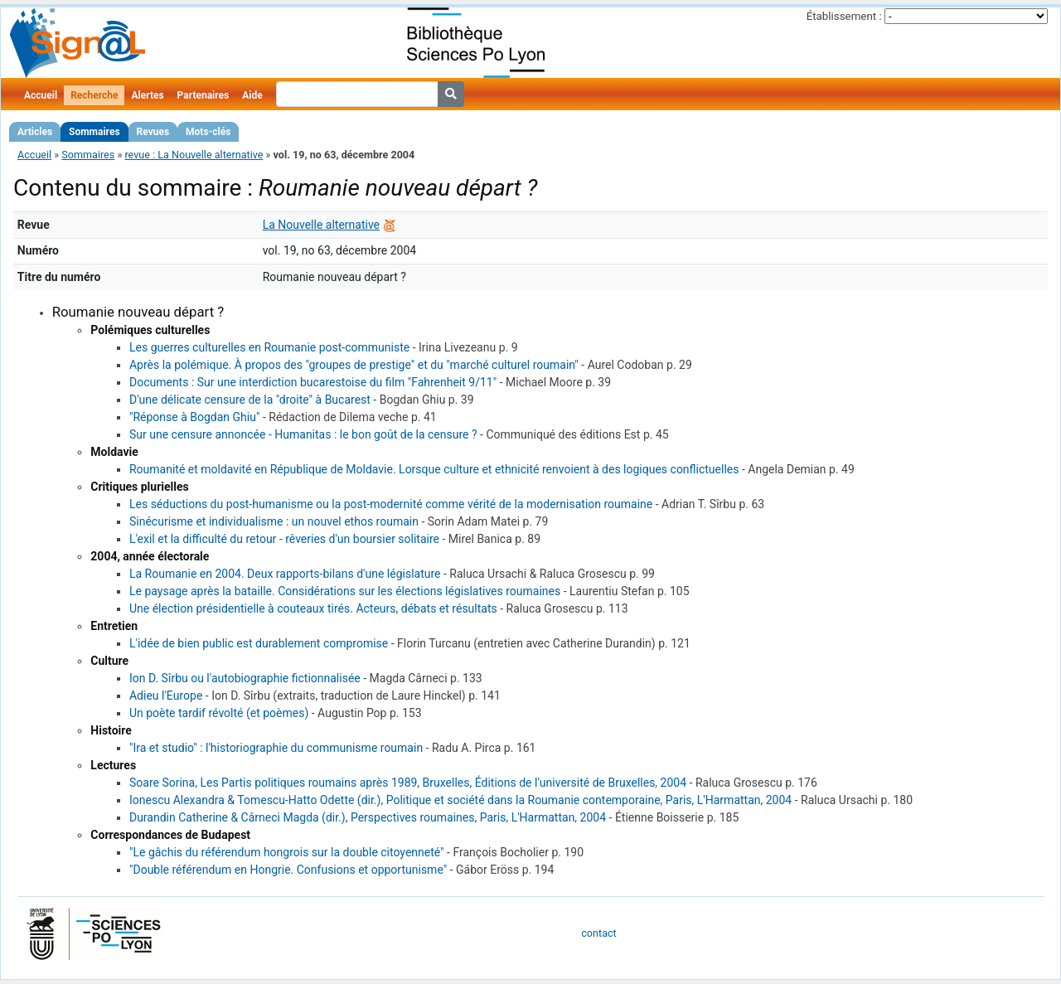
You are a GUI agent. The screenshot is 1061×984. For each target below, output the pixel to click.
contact (598, 933)
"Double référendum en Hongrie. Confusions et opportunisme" (288, 869)
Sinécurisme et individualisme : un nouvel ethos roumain (274, 521)
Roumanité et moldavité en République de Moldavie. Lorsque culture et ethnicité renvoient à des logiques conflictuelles (434, 469)
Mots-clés (208, 132)
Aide (252, 95)
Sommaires (94, 132)
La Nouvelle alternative (321, 224)
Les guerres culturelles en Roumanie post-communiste (269, 347)
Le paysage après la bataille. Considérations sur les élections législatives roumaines (344, 591)
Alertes (147, 95)
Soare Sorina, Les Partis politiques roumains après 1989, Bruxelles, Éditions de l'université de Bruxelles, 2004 (407, 782)
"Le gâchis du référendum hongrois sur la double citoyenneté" (286, 852)
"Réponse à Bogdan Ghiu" (194, 417)
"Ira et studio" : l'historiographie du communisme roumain (276, 747)
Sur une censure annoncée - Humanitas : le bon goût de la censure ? (303, 434)
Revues (153, 132)
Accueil (40, 95)
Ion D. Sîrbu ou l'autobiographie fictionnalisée (245, 678)
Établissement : (844, 16)
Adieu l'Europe (165, 695)
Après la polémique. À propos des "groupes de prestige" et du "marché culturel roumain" (354, 364)
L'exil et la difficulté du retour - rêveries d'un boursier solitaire (284, 538)
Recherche (94, 95)
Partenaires (203, 95)
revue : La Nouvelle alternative (193, 154)
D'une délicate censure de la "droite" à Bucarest (250, 399)
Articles (34, 132)
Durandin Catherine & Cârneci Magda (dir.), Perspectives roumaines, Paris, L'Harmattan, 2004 (367, 817)
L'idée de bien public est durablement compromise (258, 643)
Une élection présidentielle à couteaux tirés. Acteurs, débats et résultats (313, 608)
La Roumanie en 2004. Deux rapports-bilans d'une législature (285, 573)
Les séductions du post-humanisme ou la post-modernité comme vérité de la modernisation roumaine (390, 504)
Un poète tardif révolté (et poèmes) (218, 713)
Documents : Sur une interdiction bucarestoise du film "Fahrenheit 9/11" (313, 382)
